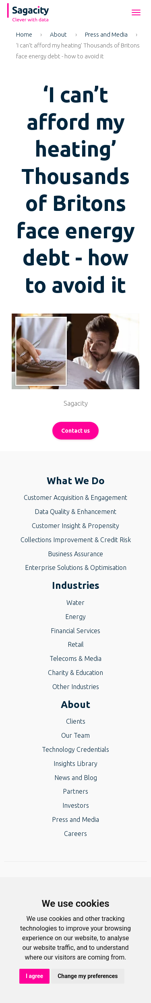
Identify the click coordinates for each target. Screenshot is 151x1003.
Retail (76, 644)
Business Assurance (75, 553)
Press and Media (106, 34)
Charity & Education (75, 672)
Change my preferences (88, 976)
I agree (34, 976)
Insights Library (75, 763)
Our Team (75, 735)
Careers (75, 833)
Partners (75, 791)
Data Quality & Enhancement (75, 511)
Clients (75, 721)
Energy (75, 616)
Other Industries (75, 686)
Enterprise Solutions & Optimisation (75, 567)
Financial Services (75, 630)
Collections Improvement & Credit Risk (76, 539)
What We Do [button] (76, 480)
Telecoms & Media (75, 658)
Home (24, 34)
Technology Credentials (75, 749)
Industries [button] (75, 585)
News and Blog (75, 777)
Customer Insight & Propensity (75, 525)
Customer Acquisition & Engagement (75, 497)
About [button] (75, 704)
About (58, 34)
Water (75, 602)
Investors (75, 805)
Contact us (75, 430)
